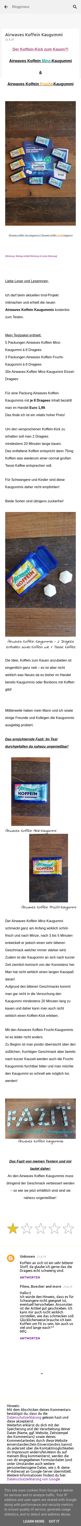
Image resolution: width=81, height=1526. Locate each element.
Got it (54, 1521)
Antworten (30, 1277)
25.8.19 (67, 1286)
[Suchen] (75, 7)
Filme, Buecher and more (40, 1286)
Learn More (33, 1521)
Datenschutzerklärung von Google (33, 1479)
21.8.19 (41, 1256)
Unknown (27, 1256)
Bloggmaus (20, 7)
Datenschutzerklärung (24, 1417)
